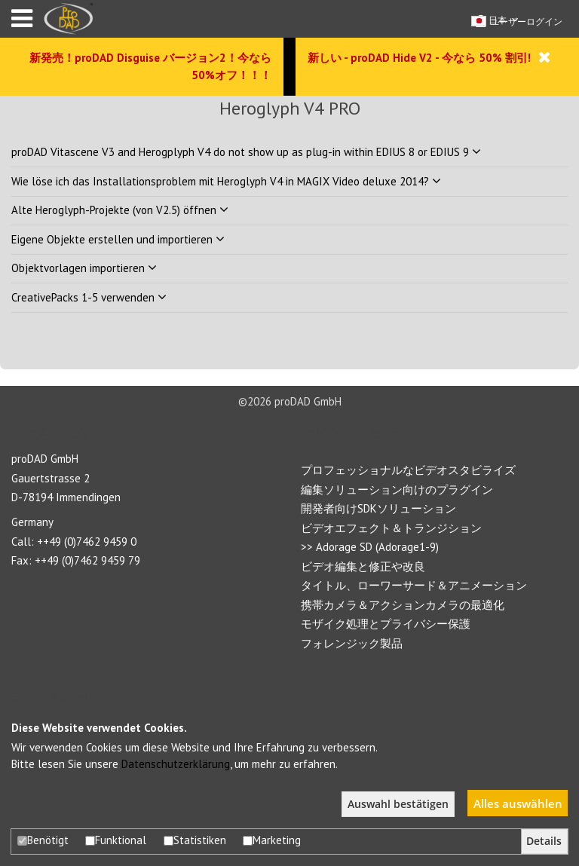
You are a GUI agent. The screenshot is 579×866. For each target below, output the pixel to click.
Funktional (115, 840)
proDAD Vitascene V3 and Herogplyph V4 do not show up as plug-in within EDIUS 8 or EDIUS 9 (246, 152)
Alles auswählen (517, 803)
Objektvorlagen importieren (84, 268)
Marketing (272, 840)
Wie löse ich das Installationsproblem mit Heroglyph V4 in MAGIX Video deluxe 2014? (226, 181)
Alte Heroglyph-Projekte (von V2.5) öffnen (119, 210)
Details (544, 841)
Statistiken (195, 840)
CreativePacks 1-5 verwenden (89, 297)
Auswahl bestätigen (398, 804)
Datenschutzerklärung (175, 764)
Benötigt (43, 840)
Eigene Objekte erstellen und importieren (118, 239)
